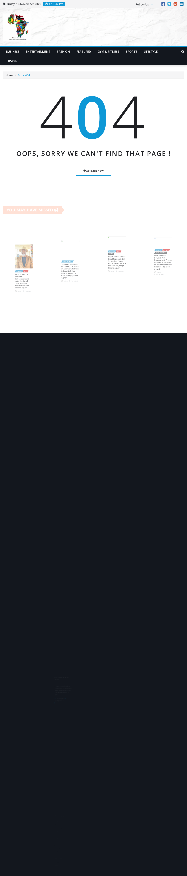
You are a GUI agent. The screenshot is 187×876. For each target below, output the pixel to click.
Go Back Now (93, 170)
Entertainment (38, 52)
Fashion (63, 52)
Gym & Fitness (108, 52)
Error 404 (24, 76)
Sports (131, 52)
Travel (11, 61)
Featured (84, 52)
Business (12, 52)
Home (10, 76)
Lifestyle (151, 52)
